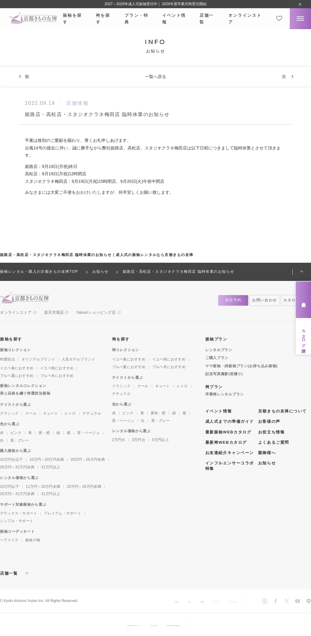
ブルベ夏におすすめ (16, 376)
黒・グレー (19, 440)
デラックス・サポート (18, 513)
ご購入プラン (216, 358)
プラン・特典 (136, 18)
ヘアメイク (9, 540)
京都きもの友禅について (282, 411)
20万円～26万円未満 (87, 459)
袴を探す (103, 18)
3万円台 (138, 440)
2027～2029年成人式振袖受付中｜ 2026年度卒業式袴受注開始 (155, 4)
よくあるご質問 (273, 442)
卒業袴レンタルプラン (224, 394)
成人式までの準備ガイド (229, 421)
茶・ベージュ (88, 433)
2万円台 (118, 440)
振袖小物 (32, 540)
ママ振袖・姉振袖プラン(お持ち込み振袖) (241, 366)
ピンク (16, 433)
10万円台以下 (11, 459)
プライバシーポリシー (220, 601)
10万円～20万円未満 (46, 459)
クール (30, 413)
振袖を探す (72, 18)
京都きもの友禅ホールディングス (105, 625)
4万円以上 (160, 440)
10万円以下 (9, 486)
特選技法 (7, 359)
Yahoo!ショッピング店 (96, 312)
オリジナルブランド (38, 359)
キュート (50, 413)
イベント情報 (174, 18)
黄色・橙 (158, 413)
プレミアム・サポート (62, 513)
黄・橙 (44, 433)
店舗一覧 (207, 18)
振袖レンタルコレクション (23, 386)
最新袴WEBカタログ (226, 442)
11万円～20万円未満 (43, 486)
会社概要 (108, 601)
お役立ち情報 (271, 432)
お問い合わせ (264, 300)
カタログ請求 (303, 336)
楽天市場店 (54, 312)
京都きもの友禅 (155, 625)
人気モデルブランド (78, 359)
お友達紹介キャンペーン (229, 452)
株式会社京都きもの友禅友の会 (203, 625)
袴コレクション (125, 350)
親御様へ (267, 452)
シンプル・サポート (16, 521)
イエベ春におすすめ (16, 368)
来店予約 (303, 299)
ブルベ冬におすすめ (56, 376)
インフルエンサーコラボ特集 (229, 466)
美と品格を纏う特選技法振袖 (25, 393)
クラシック (9, 413)
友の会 (130, 601)
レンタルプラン (218, 350)
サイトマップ (181, 601)
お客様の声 (269, 421)
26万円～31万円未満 (17, 467)
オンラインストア (245, 18)
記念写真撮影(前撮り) (224, 374)
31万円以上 (50, 467)
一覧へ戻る (155, 76)
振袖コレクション (15, 350)
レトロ (70, 413)
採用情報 (153, 601)
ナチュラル (92, 413)
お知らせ (267, 463)
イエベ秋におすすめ (56, 368)
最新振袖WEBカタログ (228, 432)
